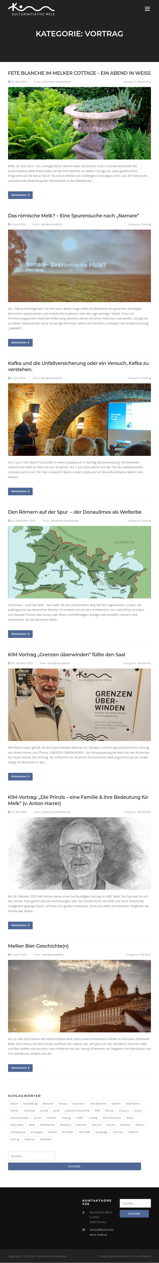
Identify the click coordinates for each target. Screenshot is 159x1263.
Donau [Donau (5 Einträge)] (63, 1104)
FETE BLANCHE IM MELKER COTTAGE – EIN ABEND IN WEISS (79, 73)
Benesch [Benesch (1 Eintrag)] (48, 1104)
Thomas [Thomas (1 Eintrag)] (118, 1132)
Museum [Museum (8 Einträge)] (65, 1125)
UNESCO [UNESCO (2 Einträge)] (133, 1132)
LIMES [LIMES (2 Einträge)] (79, 1118)
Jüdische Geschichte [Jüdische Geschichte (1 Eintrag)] (77, 1111)
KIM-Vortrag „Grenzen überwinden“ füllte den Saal (66, 655)
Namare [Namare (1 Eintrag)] (82, 1125)
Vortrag (146, 224)
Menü (147, 9)
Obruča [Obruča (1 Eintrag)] (96, 1125)
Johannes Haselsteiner (56, 82)
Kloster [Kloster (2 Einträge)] (109, 1111)
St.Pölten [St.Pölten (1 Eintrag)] (67, 1132)
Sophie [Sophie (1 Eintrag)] (52, 1132)
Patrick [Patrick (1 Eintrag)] (110, 1125)
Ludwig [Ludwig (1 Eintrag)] (93, 1118)
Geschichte (144, 82)
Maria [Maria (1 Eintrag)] (130, 1118)
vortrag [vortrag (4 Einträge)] (14, 1139)
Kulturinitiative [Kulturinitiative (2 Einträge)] (19, 1118)
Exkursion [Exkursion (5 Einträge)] (79, 1104)
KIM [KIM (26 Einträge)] (97, 1111)
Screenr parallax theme (113, 1256)
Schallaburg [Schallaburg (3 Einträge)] (17, 1132)
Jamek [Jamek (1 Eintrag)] (44, 1111)
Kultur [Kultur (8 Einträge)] (138, 1111)
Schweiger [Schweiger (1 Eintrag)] (36, 1132)
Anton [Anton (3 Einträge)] (14, 1104)
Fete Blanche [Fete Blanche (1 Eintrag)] (98, 1104)
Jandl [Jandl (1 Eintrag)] (56, 1111)
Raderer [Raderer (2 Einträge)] (125, 1125)
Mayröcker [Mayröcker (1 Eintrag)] (17, 1125)
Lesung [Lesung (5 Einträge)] (66, 1118)
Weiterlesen (20, 195)
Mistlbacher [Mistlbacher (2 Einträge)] (47, 1125)
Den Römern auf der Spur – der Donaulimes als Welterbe (74, 512)
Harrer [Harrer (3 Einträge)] (14, 1111)
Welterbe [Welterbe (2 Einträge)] (45, 1139)
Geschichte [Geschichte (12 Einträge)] (133, 1104)
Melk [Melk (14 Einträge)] (32, 1125)
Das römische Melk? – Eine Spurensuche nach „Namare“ (73, 216)
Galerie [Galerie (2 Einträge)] (115, 1104)
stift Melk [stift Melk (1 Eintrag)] (84, 1132)
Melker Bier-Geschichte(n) (38, 946)
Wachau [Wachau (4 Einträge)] (30, 1139)
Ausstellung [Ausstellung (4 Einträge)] (30, 1104)
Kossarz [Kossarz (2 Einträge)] (124, 1111)
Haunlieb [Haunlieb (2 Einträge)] (29, 1111)
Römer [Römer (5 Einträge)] (140, 1125)
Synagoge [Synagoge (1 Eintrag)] (101, 1132)
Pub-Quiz (145, 955)
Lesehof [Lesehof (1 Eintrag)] (51, 1118)
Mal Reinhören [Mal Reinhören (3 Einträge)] (112, 1118)
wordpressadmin (51, 224)
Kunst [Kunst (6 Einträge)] (37, 1118)
